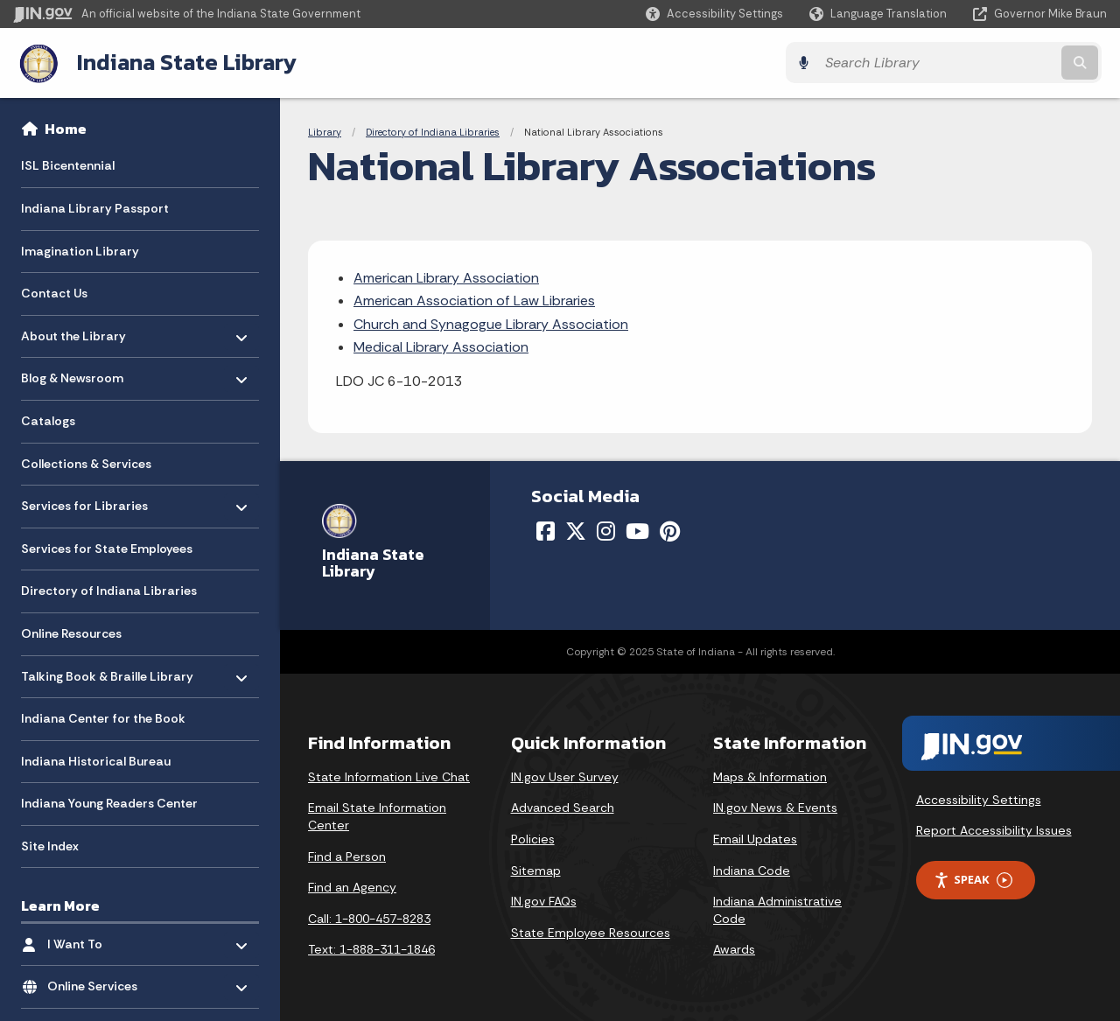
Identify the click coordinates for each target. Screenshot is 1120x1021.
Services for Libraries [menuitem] (84, 501)
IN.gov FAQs (544, 901)
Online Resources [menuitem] (71, 632)
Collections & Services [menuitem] (86, 463)
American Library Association (446, 277)
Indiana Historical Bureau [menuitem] (96, 760)
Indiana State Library (181, 62)
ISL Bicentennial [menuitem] (68, 164)
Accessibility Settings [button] (978, 799)
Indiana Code (751, 870)
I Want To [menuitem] (98, 939)
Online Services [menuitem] (98, 981)
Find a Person (347, 856)
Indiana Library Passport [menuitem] (95, 207)
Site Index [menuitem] (50, 845)
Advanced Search (562, 807)
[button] (714, 13)
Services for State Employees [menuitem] (106, 548)
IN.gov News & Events (775, 807)
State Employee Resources (590, 932)
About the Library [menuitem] (73, 330)
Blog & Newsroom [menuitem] (72, 373)
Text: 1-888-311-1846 (371, 949)
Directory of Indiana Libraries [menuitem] (109, 590)
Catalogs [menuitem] (48, 420)
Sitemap (536, 870)
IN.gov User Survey (565, 776)
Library (324, 131)
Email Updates (755, 838)
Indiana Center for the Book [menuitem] (103, 717)
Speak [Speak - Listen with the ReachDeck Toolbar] (973, 879)
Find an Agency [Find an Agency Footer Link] (352, 887)
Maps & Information (770, 776)
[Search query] (973, 62)
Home (66, 127)
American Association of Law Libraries (474, 300)
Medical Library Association (441, 347)
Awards (734, 949)
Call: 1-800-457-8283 (369, 918)
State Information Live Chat (389, 776)
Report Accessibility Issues (994, 830)
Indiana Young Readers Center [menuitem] (109, 802)
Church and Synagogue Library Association (491, 323)
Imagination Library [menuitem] (80, 250)
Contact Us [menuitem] (54, 292)
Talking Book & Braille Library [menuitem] (107, 670)
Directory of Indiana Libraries (433, 131)
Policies (533, 838)
